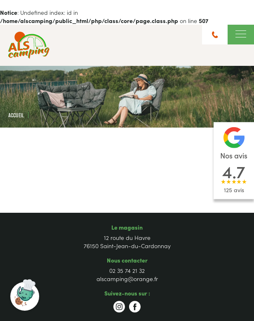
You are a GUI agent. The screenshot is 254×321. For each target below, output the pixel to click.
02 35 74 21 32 (127, 270)
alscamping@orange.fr (127, 278)
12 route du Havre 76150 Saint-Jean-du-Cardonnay (127, 241)
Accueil (16, 115)
